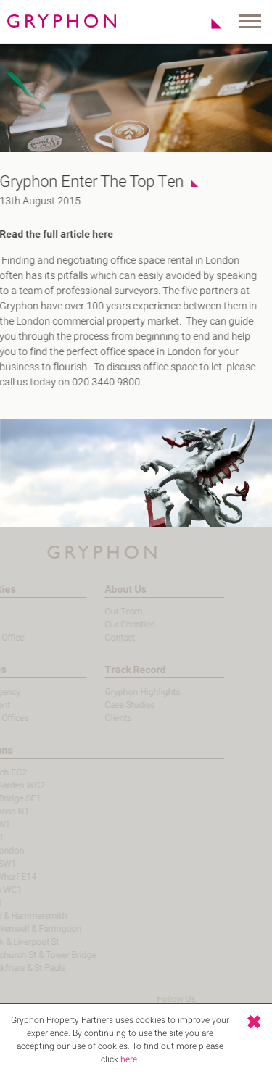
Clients (104, 718)
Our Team (109, 611)
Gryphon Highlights (128, 691)
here (128, 1059)
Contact (106, 637)
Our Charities (116, 624)
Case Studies (116, 705)
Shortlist (208, 23)
